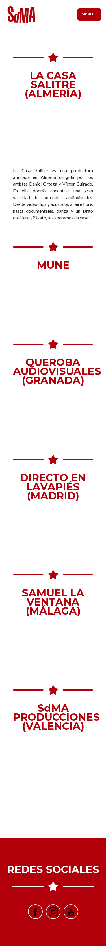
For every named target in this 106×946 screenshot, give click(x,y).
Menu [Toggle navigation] (89, 14)
